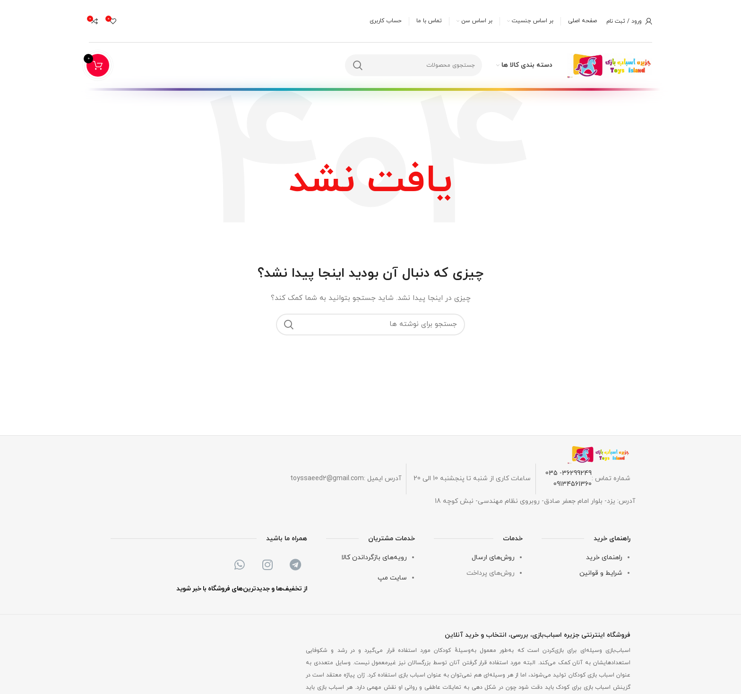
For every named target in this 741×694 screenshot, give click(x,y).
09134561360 (572, 484)
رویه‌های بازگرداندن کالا (374, 557)
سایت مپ (392, 577)
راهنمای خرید (604, 557)
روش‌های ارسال (493, 557)
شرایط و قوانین (600, 573)
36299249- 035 (568, 473)
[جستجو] (413, 66)
